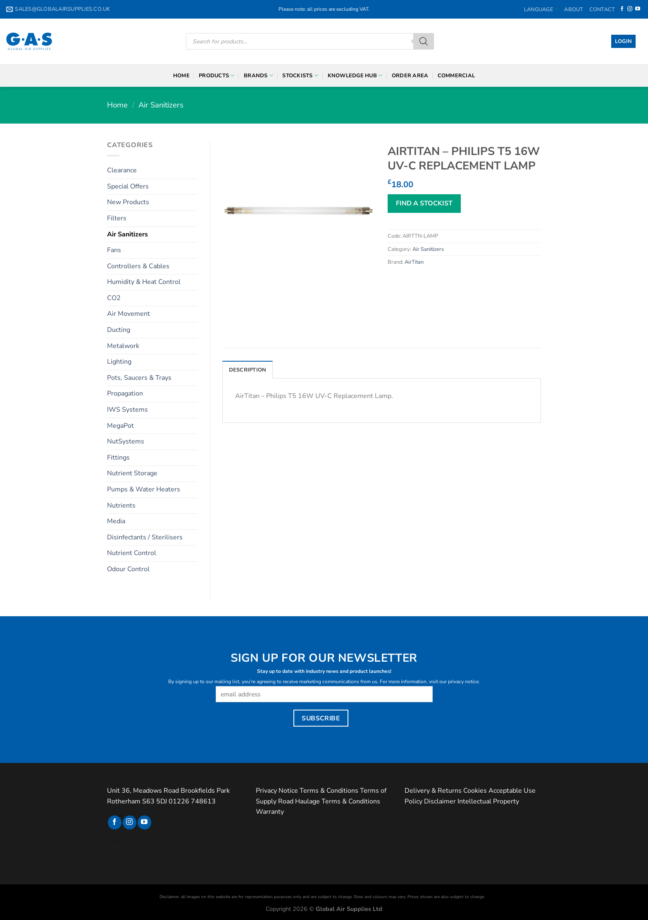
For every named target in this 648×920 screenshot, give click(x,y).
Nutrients (121, 505)
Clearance (122, 170)
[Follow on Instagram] (629, 9)
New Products (128, 202)
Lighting (119, 361)
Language (541, 9)
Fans (114, 250)
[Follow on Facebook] (621, 9)
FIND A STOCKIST (424, 203)
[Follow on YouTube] (637, 9)
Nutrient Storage (132, 473)
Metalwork (123, 345)
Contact (602, 9)
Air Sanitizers (160, 105)
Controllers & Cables (138, 266)
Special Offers (128, 186)
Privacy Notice (277, 790)
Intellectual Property (488, 801)
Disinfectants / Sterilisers (145, 537)
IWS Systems (127, 409)
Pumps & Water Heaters (143, 489)
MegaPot (120, 425)
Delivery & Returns (433, 790)
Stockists (300, 75)
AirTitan (414, 262)
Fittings (118, 457)
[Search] (423, 41)
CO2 (114, 298)
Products (217, 75)
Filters (116, 218)
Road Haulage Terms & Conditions (329, 801)
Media (116, 521)
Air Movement (128, 313)
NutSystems (125, 441)
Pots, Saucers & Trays (139, 377)
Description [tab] (248, 370)
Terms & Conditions (329, 790)
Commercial (456, 75)
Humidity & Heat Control (144, 281)
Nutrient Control (131, 553)
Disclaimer (440, 801)
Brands (258, 75)
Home (181, 75)
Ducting (118, 329)
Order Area (410, 75)
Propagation (125, 393)
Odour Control (128, 569)
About (573, 9)
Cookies (475, 790)
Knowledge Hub (355, 75)
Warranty (270, 811)
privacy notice (463, 681)
